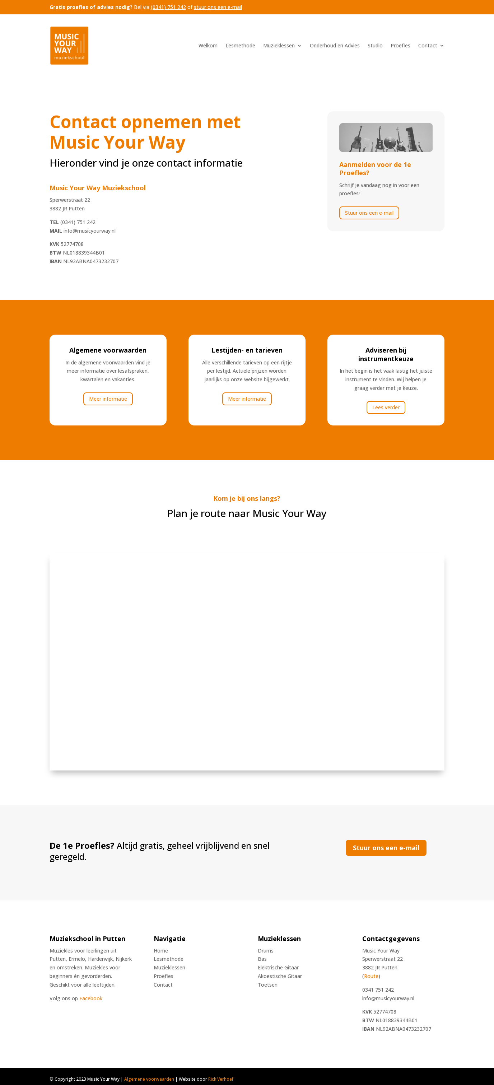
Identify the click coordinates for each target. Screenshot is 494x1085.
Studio (375, 45)
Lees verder (386, 407)
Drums (266, 950)
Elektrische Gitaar (278, 967)
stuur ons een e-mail (218, 7)
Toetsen (268, 984)
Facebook (90, 998)
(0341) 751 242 (168, 7)
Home (161, 950)
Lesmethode (240, 45)
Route (371, 976)
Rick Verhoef (220, 1079)
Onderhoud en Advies (335, 45)
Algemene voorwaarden (149, 1079)
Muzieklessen (279, 45)
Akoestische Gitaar (280, 976)
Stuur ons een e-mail (369, 212)
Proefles (400, 45)
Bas (262, 958)
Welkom (208, 45)
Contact (427, 45)
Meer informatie (108, 398)
